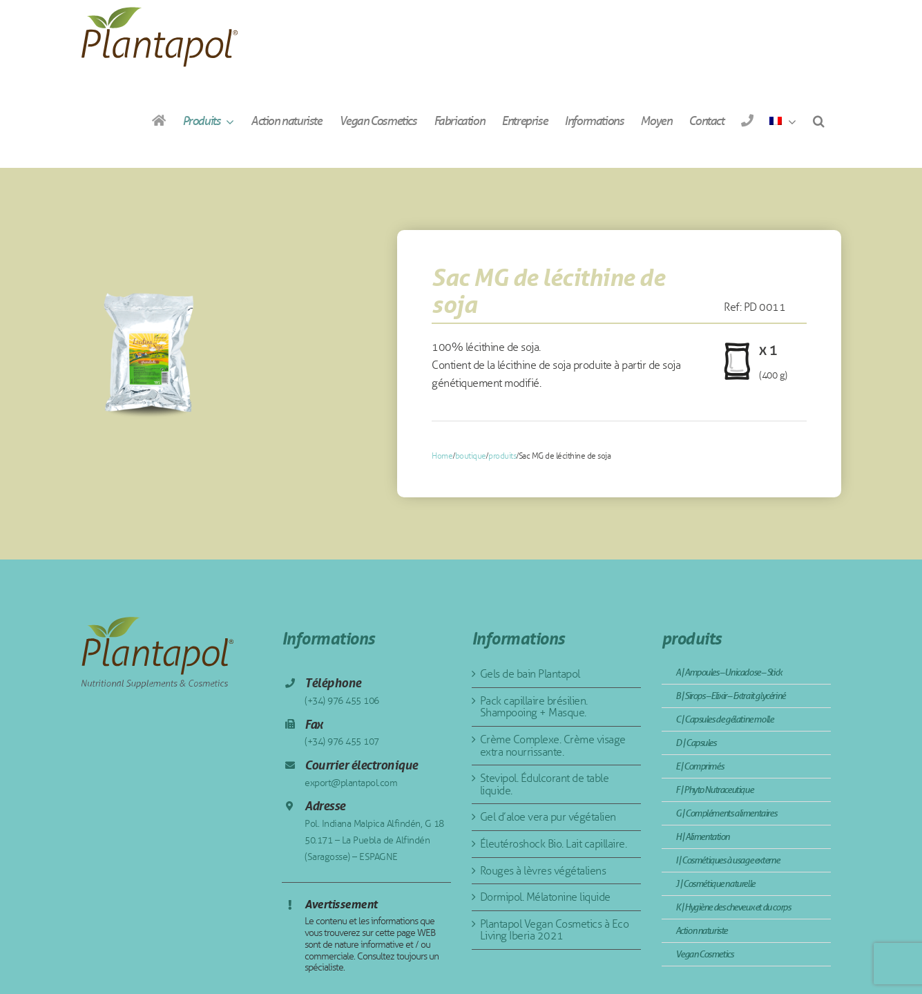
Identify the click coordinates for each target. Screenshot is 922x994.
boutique (470, 456)
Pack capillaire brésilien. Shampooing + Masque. (534, 707)
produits (502, 456)
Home (442, 456)
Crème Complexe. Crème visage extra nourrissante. (553, 745)
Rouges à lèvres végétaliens (543, 870)
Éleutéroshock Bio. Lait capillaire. (553, 843)
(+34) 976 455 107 (342, 741)
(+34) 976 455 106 (342, 701)
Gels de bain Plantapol (530, 673)
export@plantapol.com (351, 783)
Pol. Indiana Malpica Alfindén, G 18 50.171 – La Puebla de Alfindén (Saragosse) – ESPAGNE (374, 840)
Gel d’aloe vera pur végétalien (548, 816)
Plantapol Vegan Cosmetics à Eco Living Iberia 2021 (554, 930)
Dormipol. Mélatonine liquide (545, 897)
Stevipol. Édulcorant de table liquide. (544, 784)
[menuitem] (782, 120)
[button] (818, 120)
